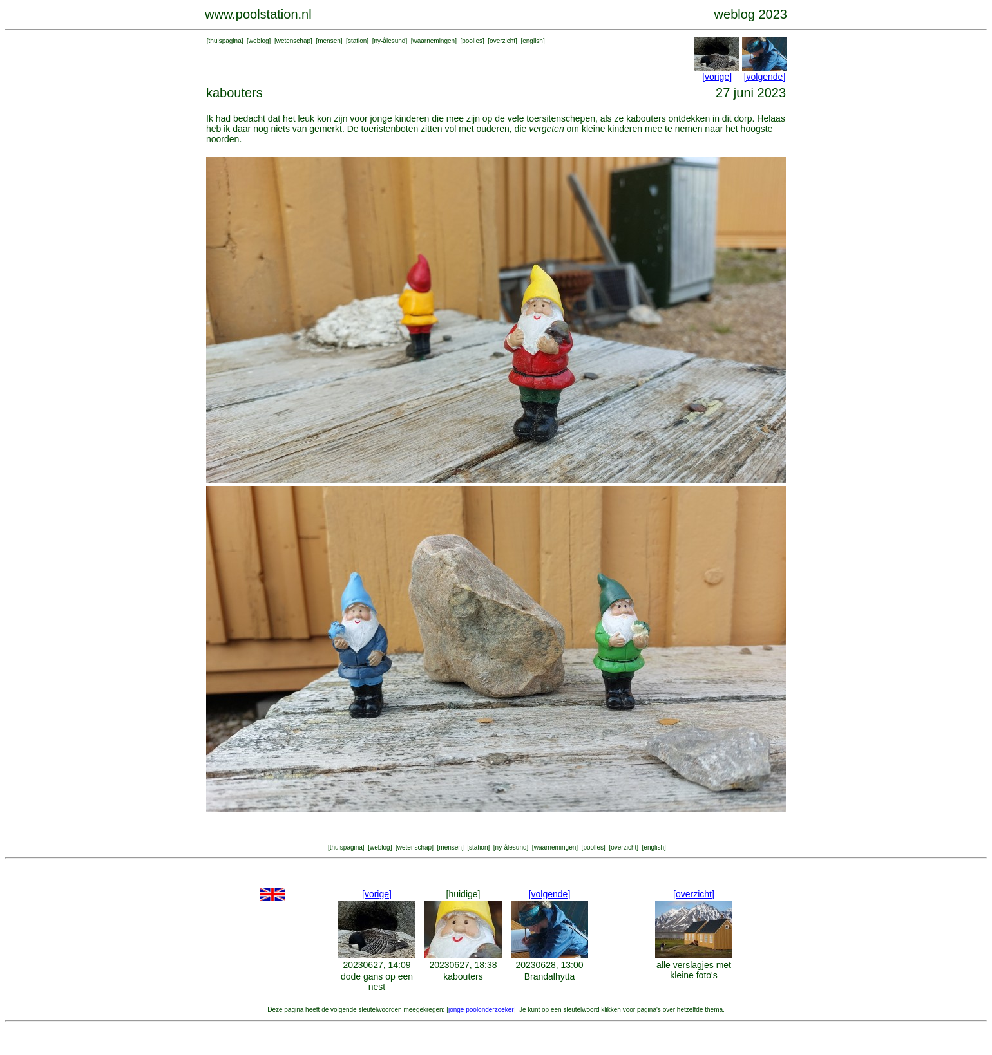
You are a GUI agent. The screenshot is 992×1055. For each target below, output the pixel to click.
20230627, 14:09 (376, 965)
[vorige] (717, 76)
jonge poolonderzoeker (481, 1009)
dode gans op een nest (377, 981)
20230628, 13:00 (549, 965)
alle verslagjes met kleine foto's (693, 970)
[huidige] (463, 894)
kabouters (462, 976)
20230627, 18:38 (463, 965)
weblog (259, 40)
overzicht (502, 40)
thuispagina (225, 40)
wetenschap (293, 40)
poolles (472, 40)
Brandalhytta (549, 976)
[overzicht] (693, 894)
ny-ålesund (389, 40)
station (357, 40)
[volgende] (765, 76)
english (532, 40)
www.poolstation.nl (258, 14)
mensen (329, 40)
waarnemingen (434, 40)
